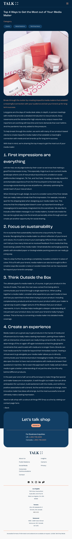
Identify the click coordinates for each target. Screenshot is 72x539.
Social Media (23, 465)
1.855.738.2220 (39, 440)
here (17, 403)
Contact (22, 475)
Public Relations (24, 462)
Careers (44, 462)
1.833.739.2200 (35, 437)
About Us (22, 458)
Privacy (43, 465)
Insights (43, 458)
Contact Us (36, 425)
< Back (6, 408)
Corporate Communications (25, 470)
